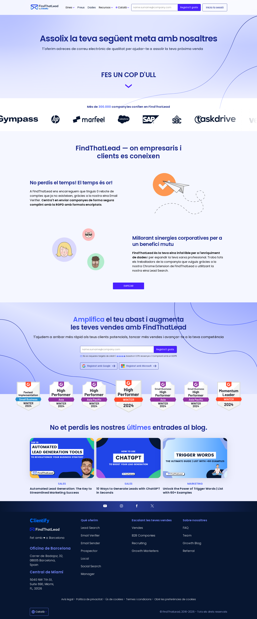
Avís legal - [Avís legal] (68, 599)
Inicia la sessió (215, 7)
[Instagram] (121, 506)
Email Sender (90, 543)
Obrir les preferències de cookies (175, 599)
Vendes (137, 528)
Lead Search (90, 528)
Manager (88, 574)
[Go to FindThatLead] (44, 7)
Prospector (89, 551)
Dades (92, 7)
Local (85, 558)
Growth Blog (192, 543)
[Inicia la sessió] (214, 7)
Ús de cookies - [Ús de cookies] (115, 599)
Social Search (91, 566)
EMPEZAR (128, 285)
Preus (81, 7)
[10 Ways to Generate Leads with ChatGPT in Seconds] (128, 466)
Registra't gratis (189, 7)
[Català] (39, 612)
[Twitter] (152, 506)
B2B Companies (143, 535)
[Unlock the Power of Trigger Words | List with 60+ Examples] (195, 466)
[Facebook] (137, 506)
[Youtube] (105, 506)
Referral (189, 551)
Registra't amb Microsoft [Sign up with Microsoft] (138, 366)
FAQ (186, 528)
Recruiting (139, 543)
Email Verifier (90, 535)
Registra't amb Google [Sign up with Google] (98, 366)
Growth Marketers (145, 551)
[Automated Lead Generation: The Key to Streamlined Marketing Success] (62, 466)
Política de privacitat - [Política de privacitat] (90, 599)
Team (187, 535)
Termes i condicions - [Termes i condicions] (139, 599)
